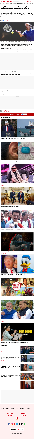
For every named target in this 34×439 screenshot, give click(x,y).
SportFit (1, 19)
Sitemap (16, 408)
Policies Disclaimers (22, 408)
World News (2, 351)
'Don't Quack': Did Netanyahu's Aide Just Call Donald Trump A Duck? (13, 274)
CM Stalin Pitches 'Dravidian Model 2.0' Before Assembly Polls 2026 (13, 229)
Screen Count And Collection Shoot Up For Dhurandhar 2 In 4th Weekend (14, 251)
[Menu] (32, 1)
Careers (4, 410)
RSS (1, 410)
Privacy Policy (12, 408)
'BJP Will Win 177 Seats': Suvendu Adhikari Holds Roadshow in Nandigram (10, 376)
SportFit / (4, 3)
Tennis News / (7, 3)
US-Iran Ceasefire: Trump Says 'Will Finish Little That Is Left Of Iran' (13, 138)
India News (2, 185)
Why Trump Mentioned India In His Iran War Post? (10, 206)
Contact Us (7, 408)
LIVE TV (29, 1)
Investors (28, 408)
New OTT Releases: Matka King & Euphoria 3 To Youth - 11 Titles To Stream (14, 297)
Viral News (2, 162)
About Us (2, 408)
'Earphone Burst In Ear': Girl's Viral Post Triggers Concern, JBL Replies (13, 161)
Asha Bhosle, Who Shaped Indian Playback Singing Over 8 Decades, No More (14, 342)
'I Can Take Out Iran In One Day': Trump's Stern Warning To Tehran (10, 384)
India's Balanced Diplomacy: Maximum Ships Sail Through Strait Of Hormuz (14, 319)
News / (1, 3)
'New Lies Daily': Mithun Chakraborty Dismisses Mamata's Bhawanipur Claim (15, 183)
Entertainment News (3, 253)
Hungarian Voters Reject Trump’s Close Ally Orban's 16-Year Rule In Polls (9, 349)
